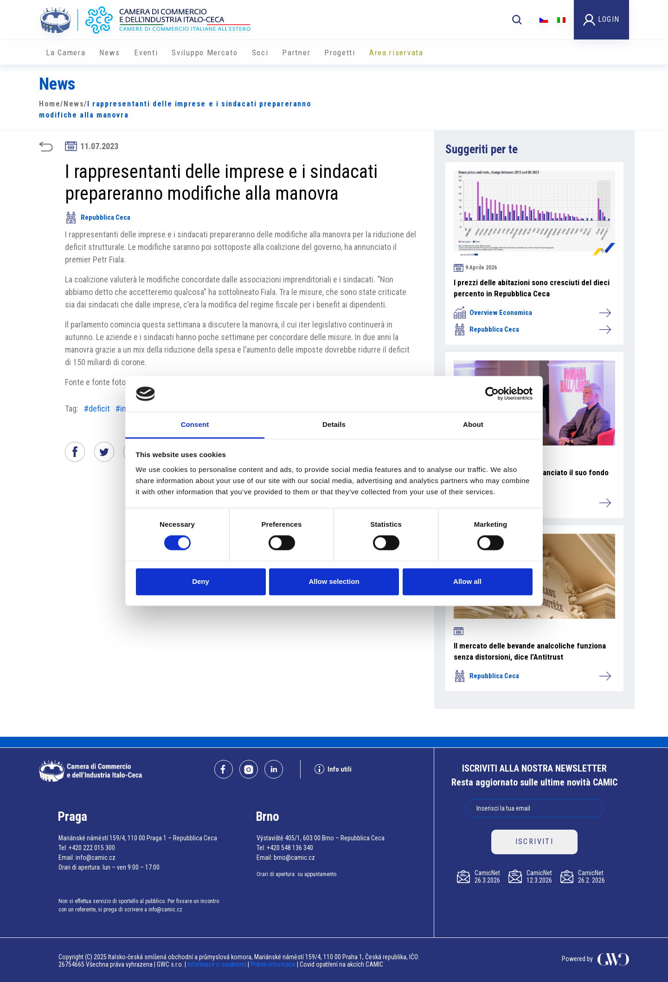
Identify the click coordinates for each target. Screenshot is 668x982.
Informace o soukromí (217, 964)
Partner (296, 52)
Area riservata (396, 52)
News (109, 52)
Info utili (333, 769)
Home (49, 103)
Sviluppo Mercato (205, 52)
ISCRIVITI (534, 841)
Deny (200, 581)
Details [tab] (334, 424)
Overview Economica (532, 313)
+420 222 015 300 (92, 847)
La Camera (65, 52)
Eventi (146, 52)
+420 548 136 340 (290, 847)
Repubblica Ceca (97, 217)
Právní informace (272, 964)
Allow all (467, 581)
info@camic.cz (96, 857)
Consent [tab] (195, 424)
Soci (260, 52)
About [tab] (473, 424)
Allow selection (333, 581)
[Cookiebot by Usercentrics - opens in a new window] (492, 394)
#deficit (97, 408)
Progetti (339, 52)
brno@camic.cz (294, 857)
